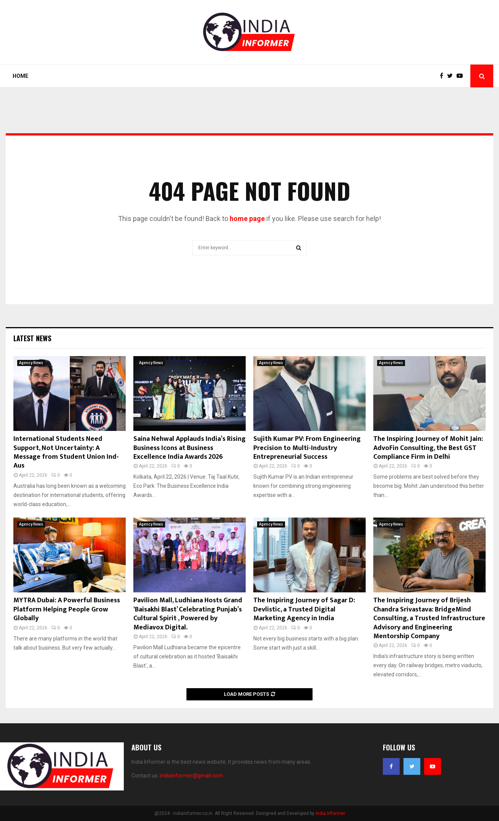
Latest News (32, 338)
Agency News (31, 363)
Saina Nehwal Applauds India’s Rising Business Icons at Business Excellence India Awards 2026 (189, 448)
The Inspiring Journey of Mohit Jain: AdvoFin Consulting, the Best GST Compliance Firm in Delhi (428, 448)
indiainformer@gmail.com (191, 776)
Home (20, 76)
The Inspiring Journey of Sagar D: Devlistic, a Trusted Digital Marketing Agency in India (304, 609)
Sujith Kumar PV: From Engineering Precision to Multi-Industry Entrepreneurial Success (307, 448)
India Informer (330, 813)
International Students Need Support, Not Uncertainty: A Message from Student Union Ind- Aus (66, 452)
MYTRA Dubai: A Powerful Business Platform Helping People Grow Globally (66, 609)
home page (247, 219)
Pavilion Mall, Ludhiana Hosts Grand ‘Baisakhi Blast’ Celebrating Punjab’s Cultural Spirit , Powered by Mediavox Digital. (187, 614)
